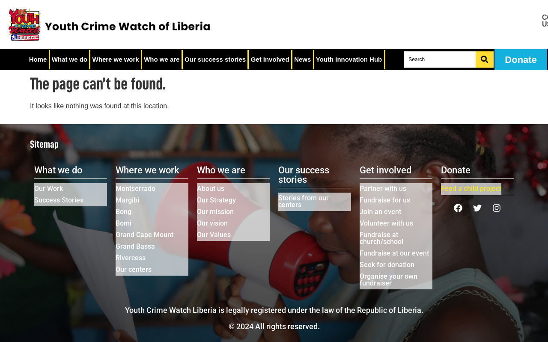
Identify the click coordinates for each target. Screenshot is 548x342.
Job (504, 27)
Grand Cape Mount (144, 235)
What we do (69, 59)
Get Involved (269, 59)
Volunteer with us (386, 223)
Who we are (161, 59)
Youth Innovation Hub (348, 59)
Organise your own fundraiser (388, 279)
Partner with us (383, 188)
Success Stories (58, 200)
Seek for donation (387, 265)
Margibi (127, 200)
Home (38, 59)
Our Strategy (216, 200)
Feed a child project (471, 188)
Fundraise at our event (394, 253)
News (301, 59)
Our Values (214, 235)
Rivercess (131, 258)
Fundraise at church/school (381, 238)
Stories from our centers (303, 201)
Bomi (123, 223)
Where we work (115, 59)
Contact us (504, 21)
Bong (123, 212)
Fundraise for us (385, 200)
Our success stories (214, 59)
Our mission (215, 212)
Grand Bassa (135, 246)
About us (210, 188)
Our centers (134, 269)
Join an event (380, 212)
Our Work (48, 188)
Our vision (212, 223)
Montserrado (135, 188)
